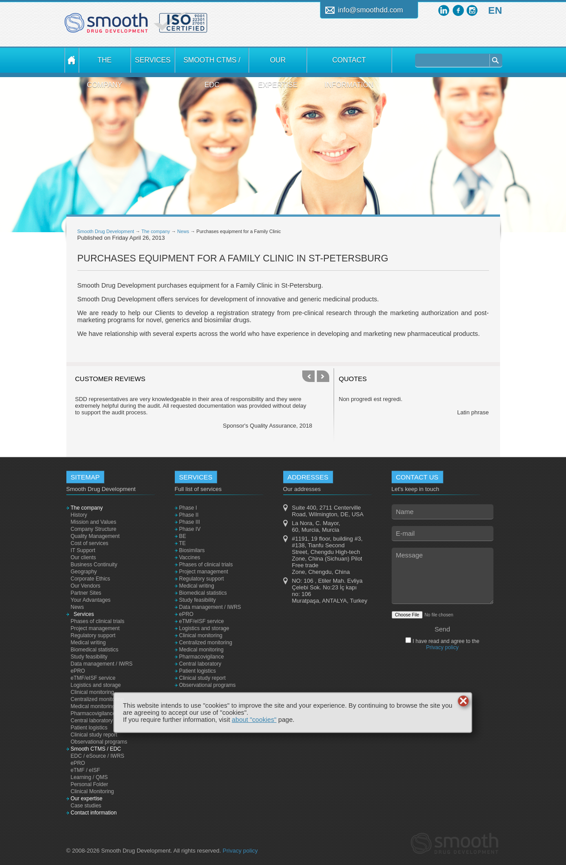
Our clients (83, 557)
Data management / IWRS (102, 664)
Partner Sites (86, 593)
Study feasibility (89, 657)
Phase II (189, 515)
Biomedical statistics (95, 650)
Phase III (189, 522)
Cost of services (89, 543)
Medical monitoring (93, 706)
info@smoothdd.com (370, 10)
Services (152, 60)
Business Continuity (94, 564)
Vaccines (189, 557)
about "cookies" (254, 719)
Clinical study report (94, 735)
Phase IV (190, 529)
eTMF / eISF (85, 770)
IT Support (83, 550)
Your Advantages (91, 600)
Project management (95, 628)
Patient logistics (89, 728)
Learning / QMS (89, 777)
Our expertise (278, 64)
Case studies (86, 806)
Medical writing (88, 642)
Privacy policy (442, 647)
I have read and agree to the (445, 644)
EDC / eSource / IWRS (97, 756)
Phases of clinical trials (97, 621)
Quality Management (95, 536)
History (79, 515)
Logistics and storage (96, 685)
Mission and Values (93, 522)
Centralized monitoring (97, 699)
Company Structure (93, 529)
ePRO (78, 671)
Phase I (188, 508)
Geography (84, 572)
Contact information (348, 64)
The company (104, 64)
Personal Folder (89, 784)
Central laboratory (92, 720)
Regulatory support (93, 635)
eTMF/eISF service (93, 678)
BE (182, 536)
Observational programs (99, 742)
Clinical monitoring (92, 692)
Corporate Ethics (90, 579)
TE (182, 543)
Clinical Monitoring (92, 791)
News (183, 231)
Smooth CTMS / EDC (211, 64)
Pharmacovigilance (93, 713)
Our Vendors (85, 586)
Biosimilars (192, 550)
